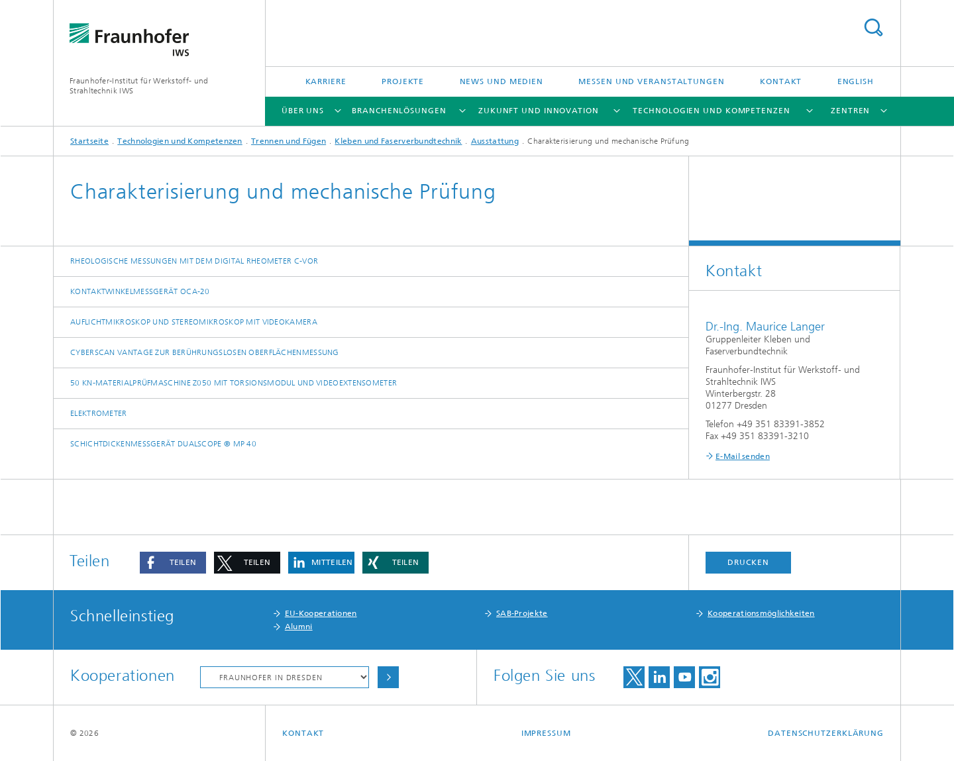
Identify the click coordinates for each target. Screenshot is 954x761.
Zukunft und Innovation (538, 110)
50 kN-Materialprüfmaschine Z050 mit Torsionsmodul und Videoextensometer (233, 382)
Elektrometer (98, 413)
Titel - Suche (873, 27)
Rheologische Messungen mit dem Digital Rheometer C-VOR (194, 261)
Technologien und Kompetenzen (711, 110)
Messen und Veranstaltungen (651, 81)
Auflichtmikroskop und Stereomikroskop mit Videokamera (193, 322)
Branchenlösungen (399, 110)
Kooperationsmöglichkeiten (761, 613)
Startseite (89, 141)
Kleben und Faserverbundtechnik (398, 141)
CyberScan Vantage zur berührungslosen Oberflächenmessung (204, 352)
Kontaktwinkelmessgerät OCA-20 (140, 291)
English (855, 81)
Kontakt (781, 81)
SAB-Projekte (522, 613)
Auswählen (388, 677)
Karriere (325, 81)
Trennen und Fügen (288, 141)
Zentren (850, 110)
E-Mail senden (743, 456)
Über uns (303, 110)
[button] (173, 563)
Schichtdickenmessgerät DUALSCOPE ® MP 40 (163, 443)
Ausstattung (495, 141)
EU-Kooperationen (321, 613)
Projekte (403, 81)
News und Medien (502, 81)
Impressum (546, 733)
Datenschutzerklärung (826, 733)
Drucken (747, 562)
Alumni (299, 626)
